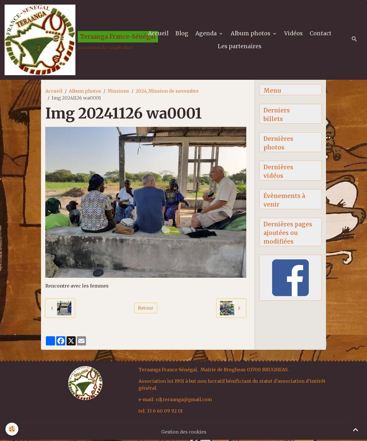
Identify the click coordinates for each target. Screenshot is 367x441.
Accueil (158, 33)
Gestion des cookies (183, 433)
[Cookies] (12, 429)
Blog (182, 33)
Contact (321, 33)
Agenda (207, 33)
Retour (145, 309)
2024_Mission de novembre (167, 92)
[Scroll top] (355, 429)
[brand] (70, 40)
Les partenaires (240, 46)
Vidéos (293, 33)
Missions (118, 92)
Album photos (251, 33)
